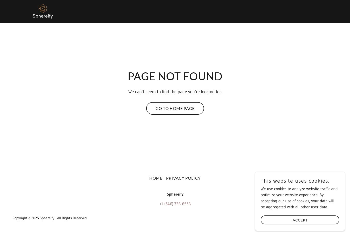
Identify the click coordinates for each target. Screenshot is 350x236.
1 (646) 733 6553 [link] (176, 203)
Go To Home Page (175, 108)
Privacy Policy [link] (183, 178)
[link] (42, 11)
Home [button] (155, 178)
